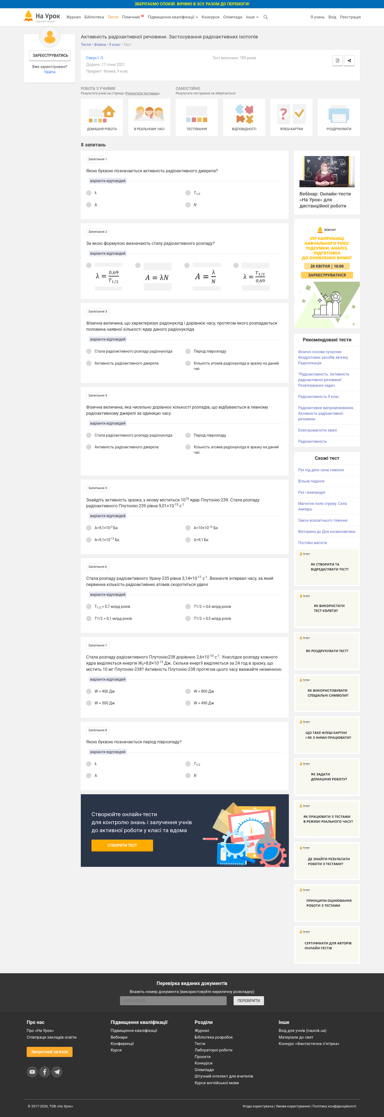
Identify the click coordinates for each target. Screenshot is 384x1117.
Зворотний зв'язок (49, 1051)
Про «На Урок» (40, 1030)
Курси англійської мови (217, 1082)
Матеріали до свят (296, 1037)
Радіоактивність (312, 441)
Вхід (333, 17)
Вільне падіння (311, 481)
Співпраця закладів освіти (52, 1037)
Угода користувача (258, 1106)
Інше (252, 17)
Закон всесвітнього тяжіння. (323, 520)
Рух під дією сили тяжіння (321, 470)
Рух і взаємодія (311, 492)
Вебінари (119, 1037)
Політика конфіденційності (334, 1106)
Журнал (73, 17)
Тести (113, 17)
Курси (116, 1050)
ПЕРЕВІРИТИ (249, 1001)
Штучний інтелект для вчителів (224, 1076)
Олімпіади (204, 1069)
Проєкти (203, 1056)
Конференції (122, 1043)
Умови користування (293, 1106)
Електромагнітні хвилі (317, 430)
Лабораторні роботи (214, 1050)
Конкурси (210, 17)
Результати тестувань (142, 93)
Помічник (133, 16)
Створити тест (122, 845)
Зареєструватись (50, 55)
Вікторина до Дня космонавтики (326, 531)
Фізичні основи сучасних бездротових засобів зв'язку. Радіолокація (323, 357)
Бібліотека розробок (214, 1037)
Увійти (49, 72)
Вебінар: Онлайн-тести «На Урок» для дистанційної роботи (325, 200)
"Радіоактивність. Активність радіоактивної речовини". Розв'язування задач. (323, 380)
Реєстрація (350, 17)
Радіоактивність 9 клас (318, 396)
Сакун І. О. (95, 58)
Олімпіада (232, 17)
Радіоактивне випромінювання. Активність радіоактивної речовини (326, 413)
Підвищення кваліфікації (173, 17)
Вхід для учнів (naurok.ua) (302, 1030)
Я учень (317, 17)
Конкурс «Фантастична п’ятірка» (309, 1043)
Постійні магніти (312, 543)
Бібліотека (94, 17)
